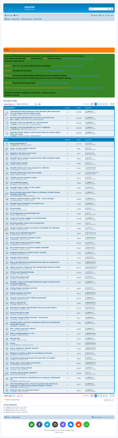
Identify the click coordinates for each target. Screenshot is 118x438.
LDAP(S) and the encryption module (23, 178)
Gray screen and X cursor (19, 312)
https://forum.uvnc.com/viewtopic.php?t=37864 (87, 88)
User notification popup (19, 182)
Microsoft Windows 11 (18, 143)
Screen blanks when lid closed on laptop (25, 243)
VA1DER (14, 264)
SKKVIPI (14, 285)
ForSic (14, 205)
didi (13, 215)
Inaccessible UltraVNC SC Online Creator (25, 238)
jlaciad (14, 159)
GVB (13, 179)
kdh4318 (14, 259)
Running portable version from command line (27, 223)
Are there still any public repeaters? (23, 373)
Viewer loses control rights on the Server (25, 363)
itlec (13, 224)
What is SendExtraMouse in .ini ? (22, 333)
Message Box (15, 338)
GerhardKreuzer (16, 345)
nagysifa (89, 242)
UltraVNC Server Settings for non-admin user (27, 203)
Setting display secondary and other (23, 288)
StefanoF (14, 184)
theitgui (14, 369)
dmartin (14, 278)
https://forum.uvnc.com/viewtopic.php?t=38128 (33, 50)
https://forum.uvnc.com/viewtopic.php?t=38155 (48, 71)
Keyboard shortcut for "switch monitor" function (28, 252)
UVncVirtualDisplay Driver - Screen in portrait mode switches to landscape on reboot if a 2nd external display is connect (33, 384)
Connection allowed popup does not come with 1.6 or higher (32, 358)
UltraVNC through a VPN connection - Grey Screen (29, 317)
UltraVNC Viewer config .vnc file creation (25, 187)
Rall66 (14, 359)
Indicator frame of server (19, 257)
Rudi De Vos (16, 129)
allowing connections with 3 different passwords (28, 298)
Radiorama (15, 249)
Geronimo (15, 219)
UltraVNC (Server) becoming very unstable (26, 173)
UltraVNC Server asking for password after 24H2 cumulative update (35, 158)
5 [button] (106, 104)
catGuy (14, 273)
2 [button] (98, 104)
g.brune (14, 314)
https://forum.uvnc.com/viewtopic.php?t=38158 (67, 66)
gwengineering (16, 268)
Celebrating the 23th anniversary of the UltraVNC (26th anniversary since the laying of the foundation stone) (35, 112)
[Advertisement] (59, 34)
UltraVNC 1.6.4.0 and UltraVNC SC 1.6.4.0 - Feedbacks (30, 127)
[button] (92, 104)
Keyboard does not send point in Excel (24, 390)
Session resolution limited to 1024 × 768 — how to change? (32, 198)
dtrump (89, 143)
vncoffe (14, 304)
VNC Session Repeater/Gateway (22, 272)
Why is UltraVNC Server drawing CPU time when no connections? (34, 262)
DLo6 (13, 294)
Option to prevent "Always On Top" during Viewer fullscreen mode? (35, 267)
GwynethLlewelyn (17, 195)
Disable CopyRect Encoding (20, 293)
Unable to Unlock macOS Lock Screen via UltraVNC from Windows (35, 228)
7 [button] (110, 104)
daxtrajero (15, 381)
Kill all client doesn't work (19, 277)
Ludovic (14, 115)
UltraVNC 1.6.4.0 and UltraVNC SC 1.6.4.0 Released (29, 122)
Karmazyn (15, 154)
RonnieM (14, 319)
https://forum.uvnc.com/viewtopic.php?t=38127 (83, 75)
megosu (14, 335)
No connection (15, 208)
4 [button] (103, 104)
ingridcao (14, 325)
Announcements (36, 115)
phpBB (53, 430)
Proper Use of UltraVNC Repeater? (23, 233)
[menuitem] (16, 15)
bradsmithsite (16, 169)
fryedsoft (14, 354)
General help (10, 100)
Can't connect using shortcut (21, 368)
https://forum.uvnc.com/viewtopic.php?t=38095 (77, 58)
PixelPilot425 (16, 364)
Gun (13, 174)
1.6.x (35, 129)
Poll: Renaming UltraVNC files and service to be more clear (32, 118)
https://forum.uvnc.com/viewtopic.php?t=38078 (52, 83)
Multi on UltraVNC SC (18, 303)
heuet (13, 350)
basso (13, 340)
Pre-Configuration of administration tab (24, 213)
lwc (13, 374)
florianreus (15, 309)
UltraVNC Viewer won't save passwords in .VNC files (29, 168)
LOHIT (14, 229)
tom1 (13, 150)
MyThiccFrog (16, 234)
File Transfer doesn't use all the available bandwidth (29, 247)
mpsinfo (14, 391)
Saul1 (13, 164)
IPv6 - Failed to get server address (23, 328)
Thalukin (14, 189)
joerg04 (14, 330)
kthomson (15, 387)
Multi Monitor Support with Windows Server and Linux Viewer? (33, 308)
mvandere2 (15, 244)
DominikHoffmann (17, 200)
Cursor (12, 343)
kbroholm (89, 353)
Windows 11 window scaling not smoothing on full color (31, 353)
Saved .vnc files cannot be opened (23, 148)
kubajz (14, 299)
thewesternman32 (92, 172)
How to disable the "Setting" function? (24, 348)
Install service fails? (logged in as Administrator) (28, 218)
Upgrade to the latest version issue (23, 153)
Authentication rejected (19, 163)
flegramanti (15, 239)
